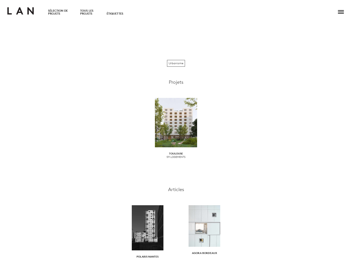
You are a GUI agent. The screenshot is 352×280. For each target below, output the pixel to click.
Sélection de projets (58, 12)
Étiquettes (115, 13)
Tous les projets (86, 12)
